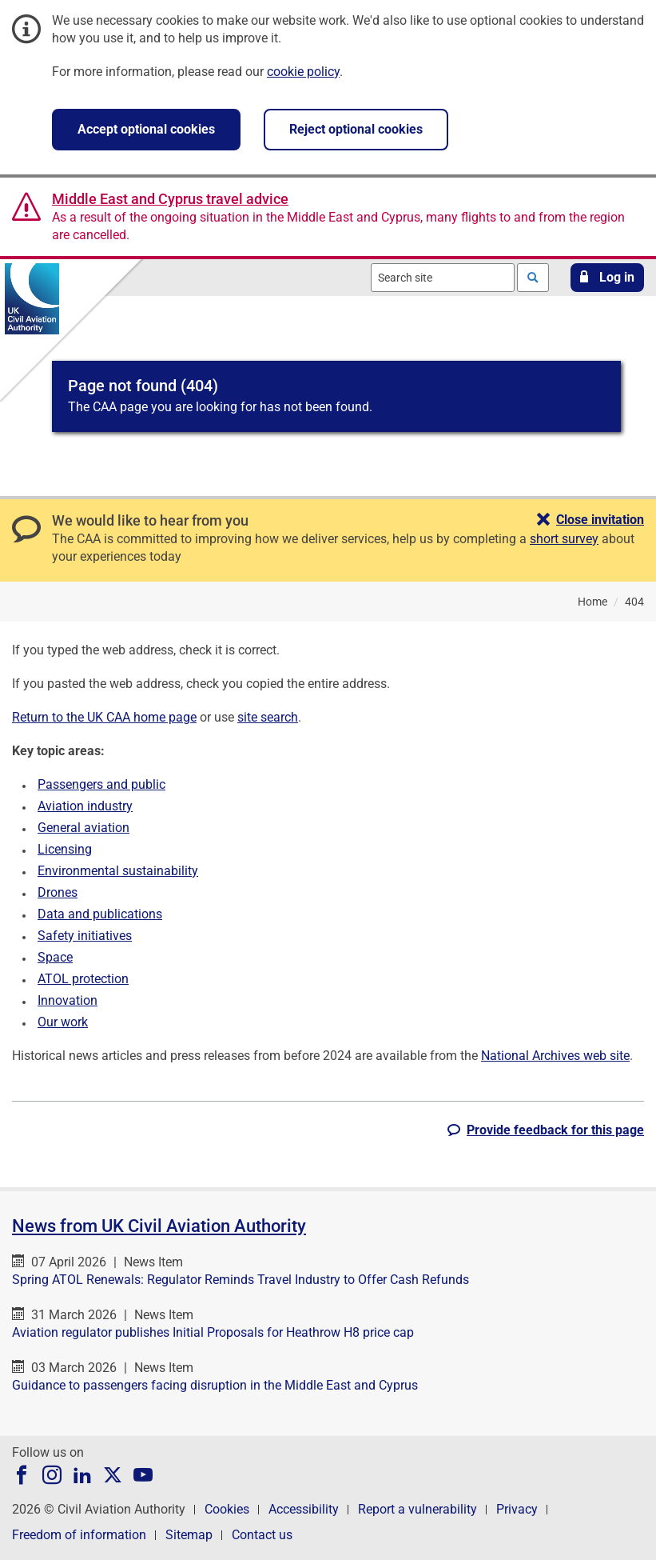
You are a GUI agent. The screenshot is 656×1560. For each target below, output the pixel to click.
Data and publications (100, 914)
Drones (58, 892)
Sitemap (189, 1534)
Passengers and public (101, 784)
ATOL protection (83, 978)
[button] (607, 277)
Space (55, 957)
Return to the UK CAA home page (104, 717)
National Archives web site (555, 1055)
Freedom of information (79, 1534)
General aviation (83, 827)
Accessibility (303, 1509)
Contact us (262, 1534)
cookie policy (303, 71)
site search (267, 717)
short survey (564, 538)
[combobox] (443, 277)
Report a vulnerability (417, 1509)
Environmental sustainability (118, 870)
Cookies (227, 1509)
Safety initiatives (85, 935)
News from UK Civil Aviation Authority (159, 1226)
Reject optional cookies (356, 129)
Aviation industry (85, 806)
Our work (63, 1022)
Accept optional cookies (146, 129)
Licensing (65, 849)
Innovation (67, 1000)
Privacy (517, 1509)
